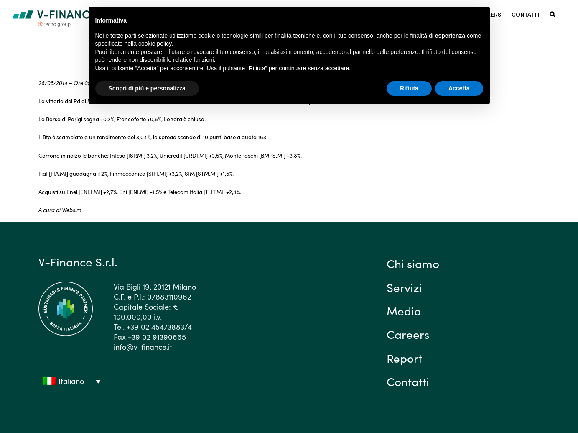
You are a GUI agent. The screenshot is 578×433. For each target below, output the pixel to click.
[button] (552, 13)
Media (404, 310)
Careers (408, 333)
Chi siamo (413, 263)
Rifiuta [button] (409, 88)
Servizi (404, 287)
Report (404, 357)
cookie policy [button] (154, 43)
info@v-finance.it (143, 346)
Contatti (408, 381)
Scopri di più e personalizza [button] (147, 88)
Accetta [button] (459, 88)
